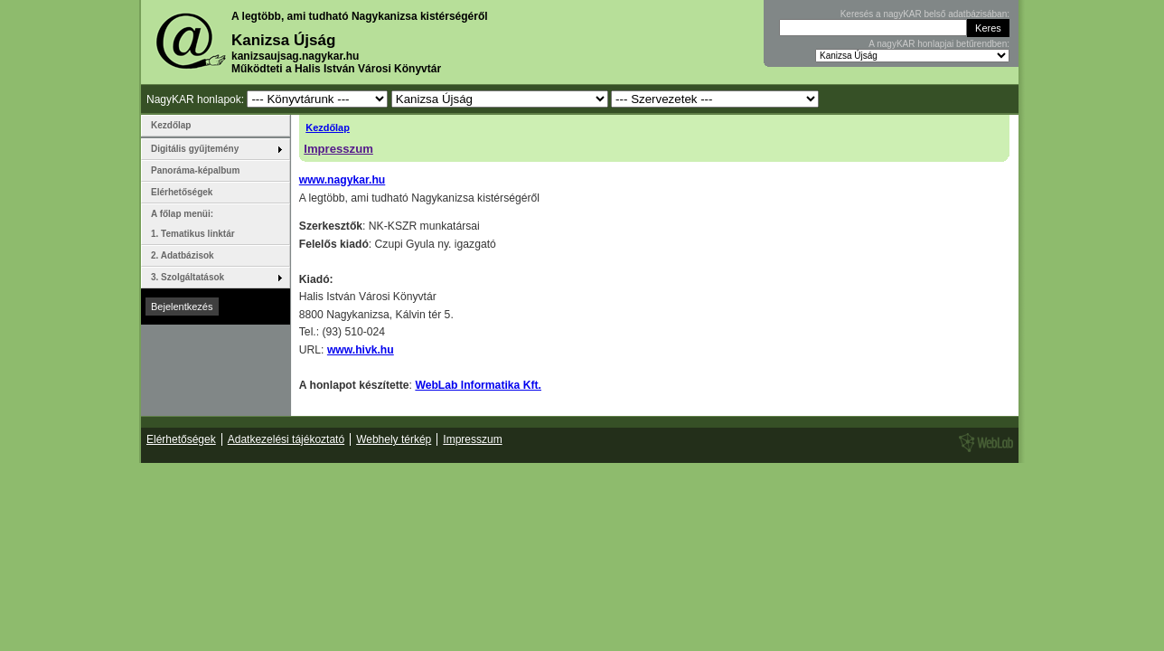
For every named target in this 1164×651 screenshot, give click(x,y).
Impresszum (338, 149)
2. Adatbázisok (182, 255)
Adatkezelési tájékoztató (286, 439)
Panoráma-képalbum (195, 170)
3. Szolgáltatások (187, 277)
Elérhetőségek (181, 192)
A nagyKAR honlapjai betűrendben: (938, 44)
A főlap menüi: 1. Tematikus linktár (193, 224)
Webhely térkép (393, 439)
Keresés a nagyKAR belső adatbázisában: (924, 14)
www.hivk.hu (360, 350)
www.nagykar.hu (342, 180)
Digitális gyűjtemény (195, 149)
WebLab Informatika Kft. (478, 385)
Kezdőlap (327, 127)
